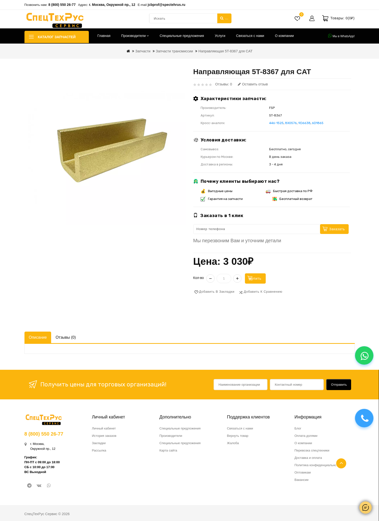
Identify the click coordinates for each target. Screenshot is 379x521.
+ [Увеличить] (237, 278)
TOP (341, 463)
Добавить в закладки (217, 291)
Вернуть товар (237, 435)
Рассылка (99, 450)
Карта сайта (168, 450)
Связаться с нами (250, 36)
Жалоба (233, 442)
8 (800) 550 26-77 (62, 5)
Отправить (339, 384)
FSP (272, 108)
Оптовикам (303, 472)
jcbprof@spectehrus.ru (166, 5)
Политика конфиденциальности (318, 464)
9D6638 (304, 123)
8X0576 (291, 123)
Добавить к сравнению (263, 291)
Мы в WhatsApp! (341, 36)
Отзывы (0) (66, 337)
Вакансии (302, 479)
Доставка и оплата (308, 457)
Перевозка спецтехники (312, 450)
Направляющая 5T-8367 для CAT (225, 51)
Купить (263, 278)
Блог (298, 428)
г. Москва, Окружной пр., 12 (112, 5)
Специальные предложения (182, 36)
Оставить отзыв (253, 84)
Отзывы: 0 (223, 84)
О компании (284, 36)
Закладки (99, 442)
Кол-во (198, 277)
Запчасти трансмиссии (174, 51)
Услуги (220, 36)
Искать (224, 18)
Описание (38, 337)
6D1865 (317, 123)
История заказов (104, 435)
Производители (135, 36)
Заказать (337, 229)
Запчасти (142, 51)
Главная (103, 36)
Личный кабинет (104, 428)
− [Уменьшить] (210, 278)
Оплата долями (306, 435)
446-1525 (276, 123)
